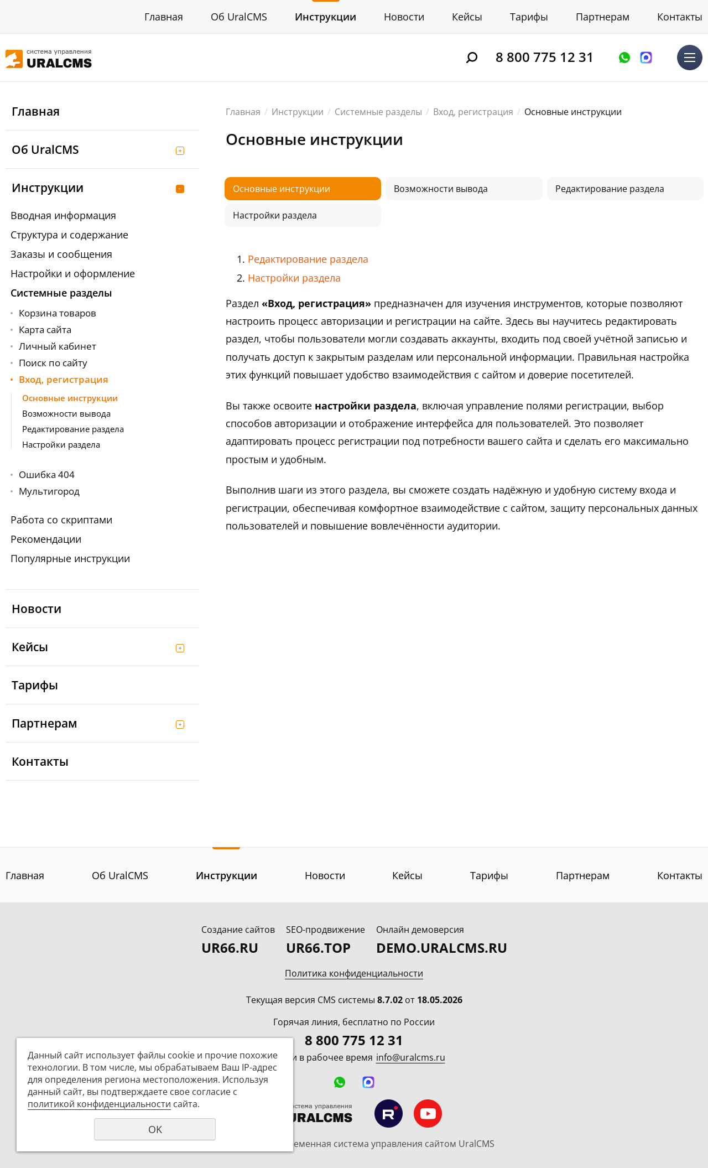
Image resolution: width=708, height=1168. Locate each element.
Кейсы (467, 16)
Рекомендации (46, 539)
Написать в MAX (646, 57)
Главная (163, 16)
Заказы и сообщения (61, 254)
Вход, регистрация (63, 379)
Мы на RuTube (388, 1113)
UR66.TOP (318, 947)
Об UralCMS (239, 16)
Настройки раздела (61, 444)
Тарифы (529, 16)
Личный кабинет (57, 346)
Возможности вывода (66, 413)
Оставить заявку (624, 57)
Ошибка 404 (47, 474)
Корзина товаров (57, 313)
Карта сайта (45, 329)
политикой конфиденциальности (99, 1104)
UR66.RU (229, 947)
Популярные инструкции (70, 558)
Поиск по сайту (53, 362)
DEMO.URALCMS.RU (441, 947)
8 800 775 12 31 (545, 57)
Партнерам (602, 16)
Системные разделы (61, 292)
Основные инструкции (70, 397)
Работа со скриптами (61, 519)
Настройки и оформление (73, 273)
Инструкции (325, 16)
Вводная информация (63, 215)
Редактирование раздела (73, 428)
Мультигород (49, 491)
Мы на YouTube (428, 1113)
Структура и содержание (69, 234)
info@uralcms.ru (410, 1057)
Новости (404, 16)
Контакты (679, 16)
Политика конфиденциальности (354, 973)
